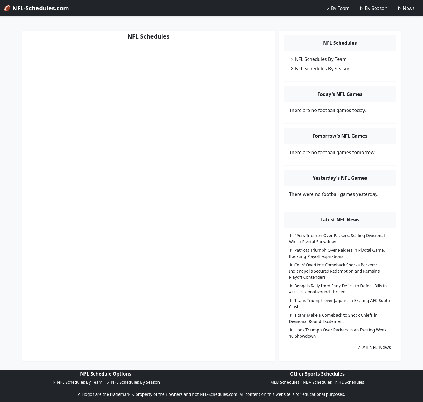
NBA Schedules (317, 382)
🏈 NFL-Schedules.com (36, 8)
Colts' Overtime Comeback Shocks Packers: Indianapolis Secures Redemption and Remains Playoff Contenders (334, 271)
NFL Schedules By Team (318, 59)
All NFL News (374, 347)
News (406, 8)
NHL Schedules (349, 382)
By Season (373, 8)
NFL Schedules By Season (320, 68)
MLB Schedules (284, 382)
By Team (337, 8)
